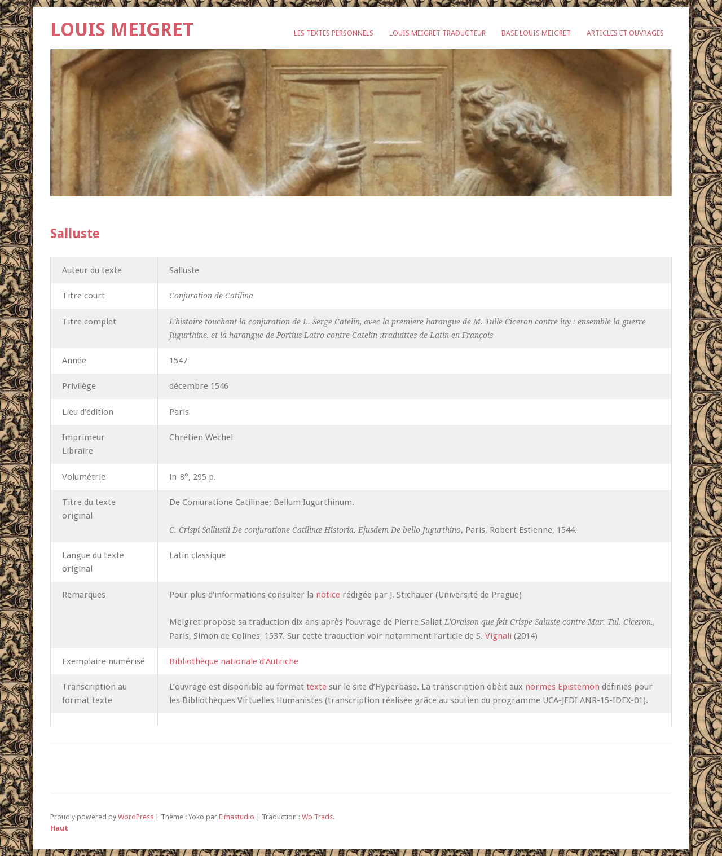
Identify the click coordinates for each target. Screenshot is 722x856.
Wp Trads (317, 817)
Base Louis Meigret (536, 33)
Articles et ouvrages (625, 33)
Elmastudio (236, 817)
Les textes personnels (333, 33)
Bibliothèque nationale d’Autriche (233, 661)
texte (316, 687)
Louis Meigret (121, 30)
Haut (59, 828)
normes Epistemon (562, 687)
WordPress (135, 817)
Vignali (498, 636)
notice (327, 595)
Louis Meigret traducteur (437, 33)
